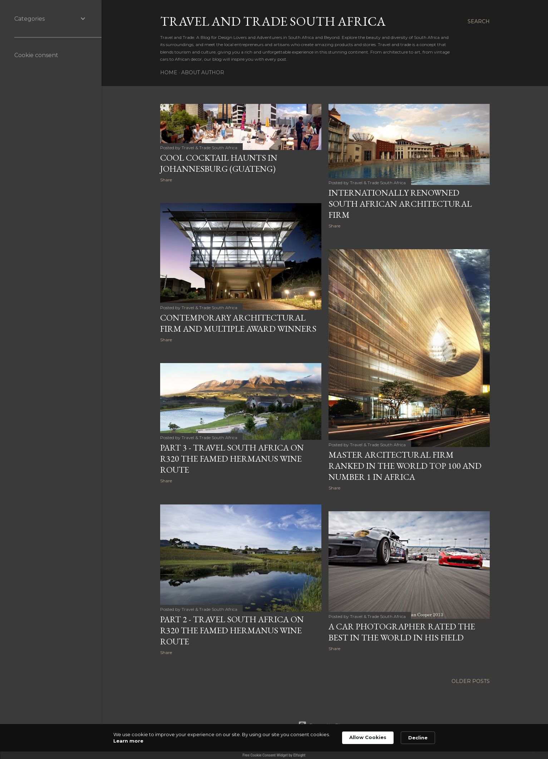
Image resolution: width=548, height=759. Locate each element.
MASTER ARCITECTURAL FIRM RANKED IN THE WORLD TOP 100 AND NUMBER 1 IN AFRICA (405, 465)
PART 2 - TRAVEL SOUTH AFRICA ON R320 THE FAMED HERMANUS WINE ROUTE (232, 630)
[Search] (479, 21)
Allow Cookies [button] (367, 737)
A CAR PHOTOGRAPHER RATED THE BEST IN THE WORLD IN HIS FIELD (402, 632)
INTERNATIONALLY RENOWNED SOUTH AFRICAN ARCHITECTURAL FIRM (400, 203)
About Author (202, 72)
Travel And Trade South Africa (273, 21)
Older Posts (470, 681)
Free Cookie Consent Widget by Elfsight (274, 755)
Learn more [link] (128, 741)
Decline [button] (418, 737)
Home (168, 72)
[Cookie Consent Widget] (274, 741)
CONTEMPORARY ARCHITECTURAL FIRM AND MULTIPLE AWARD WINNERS (238, 323)
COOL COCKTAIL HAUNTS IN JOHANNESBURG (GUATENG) (218, 163)
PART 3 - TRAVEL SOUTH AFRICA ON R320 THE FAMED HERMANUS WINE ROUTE (232, 458)
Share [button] (166, 179)
